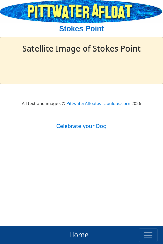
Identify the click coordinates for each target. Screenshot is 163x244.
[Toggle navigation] (148, 235)
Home (79, 234)
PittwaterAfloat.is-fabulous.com (98, 103)
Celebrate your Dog (81, 126)
